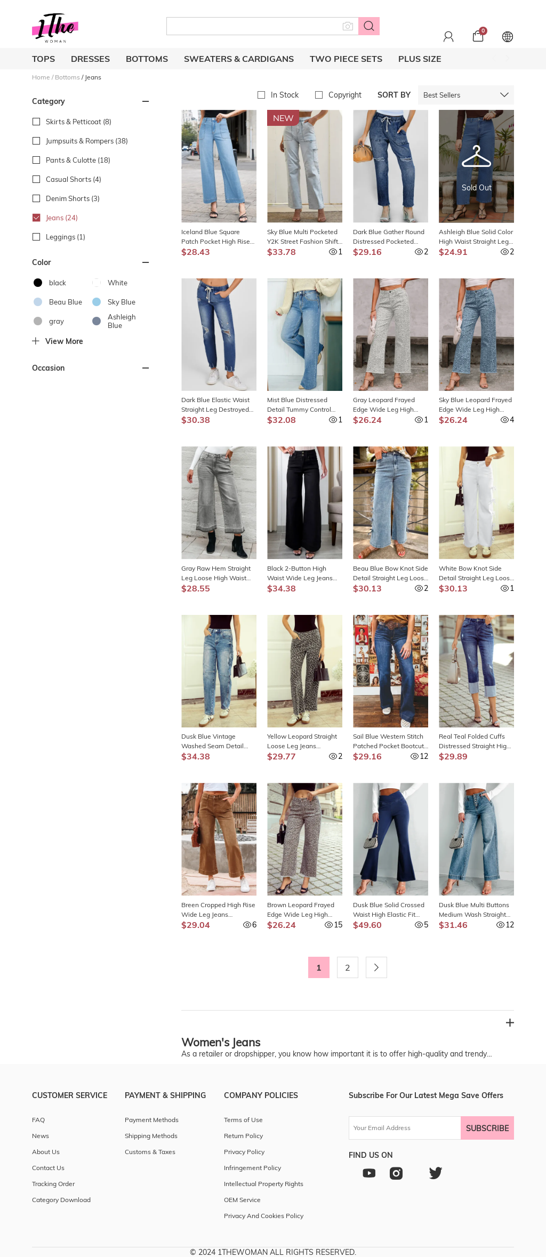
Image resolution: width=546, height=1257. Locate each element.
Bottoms (147, 58)
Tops (43, 58)
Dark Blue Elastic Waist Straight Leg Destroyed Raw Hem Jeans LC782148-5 (215, 405)
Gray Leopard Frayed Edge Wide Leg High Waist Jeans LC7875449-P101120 (390, 405)
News (40, 1136)
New (283, 118)
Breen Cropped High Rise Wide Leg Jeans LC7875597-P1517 (218, 910)
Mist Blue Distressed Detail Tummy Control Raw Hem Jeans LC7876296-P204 (299, 405)
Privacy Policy (244, 1152)
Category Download (61, 1200)
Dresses (90, 58)
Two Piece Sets (346, 58)
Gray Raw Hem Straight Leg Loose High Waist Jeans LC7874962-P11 (216, 573)
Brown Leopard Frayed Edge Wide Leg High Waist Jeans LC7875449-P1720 (304, 910)
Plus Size (419, 58)
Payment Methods (152, 1120)
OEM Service (242, 1200)
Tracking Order (53, 1184)
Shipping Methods (151, 1136)
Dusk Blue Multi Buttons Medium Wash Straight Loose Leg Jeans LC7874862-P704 (474, 910)
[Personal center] (448, 36)
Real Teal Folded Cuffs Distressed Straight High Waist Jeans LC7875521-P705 (475, 741)
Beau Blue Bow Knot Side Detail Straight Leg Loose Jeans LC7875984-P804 (390, 573)
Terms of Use (243, 1120)
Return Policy (243, 1136)
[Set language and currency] (507, 36)
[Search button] (369, 26)
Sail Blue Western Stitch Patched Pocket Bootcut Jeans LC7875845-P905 (388, 741)
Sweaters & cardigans (239, 58)
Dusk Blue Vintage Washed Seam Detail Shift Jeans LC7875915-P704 (216, 741)
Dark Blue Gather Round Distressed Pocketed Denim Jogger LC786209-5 (390, 237)
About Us (46, 1152)
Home (41, 77)
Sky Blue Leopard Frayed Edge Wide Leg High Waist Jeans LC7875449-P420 (475, 405)
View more (57, 341)
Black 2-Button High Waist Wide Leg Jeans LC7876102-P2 (300, 573)
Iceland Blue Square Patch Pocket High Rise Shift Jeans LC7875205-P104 (216, 237)
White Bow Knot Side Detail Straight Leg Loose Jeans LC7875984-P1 (476, 573)
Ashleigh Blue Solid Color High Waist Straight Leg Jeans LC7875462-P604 (476, 237)
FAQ (38, 1120)
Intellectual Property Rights (263, 1184)
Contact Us (48, 1168)
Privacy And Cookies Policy (263, 1216)
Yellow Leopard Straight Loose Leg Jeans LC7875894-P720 (302, 741)
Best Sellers (441, 95)
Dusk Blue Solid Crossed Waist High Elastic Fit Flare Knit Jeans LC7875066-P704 (388, 910)
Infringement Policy (252, 1168)
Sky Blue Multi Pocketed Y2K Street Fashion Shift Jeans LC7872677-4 (302, 237)
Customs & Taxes (150, 1152)
